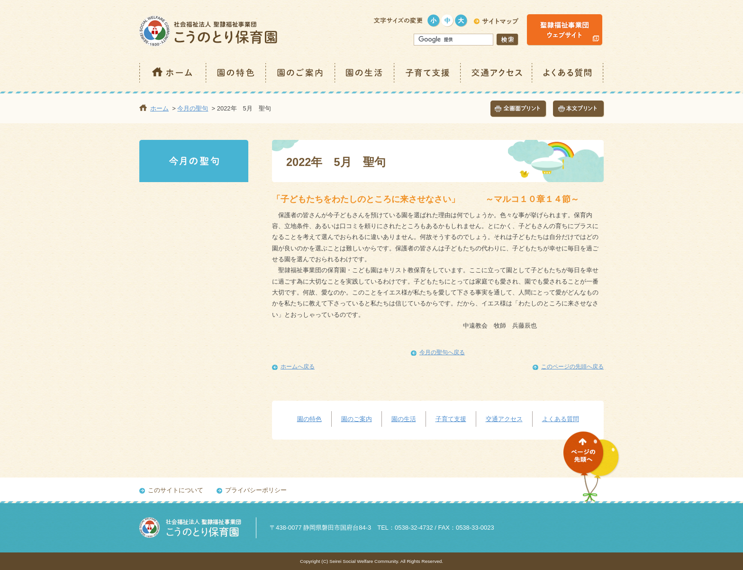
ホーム (173, 73)
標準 (447, 20)
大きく (461, 20)
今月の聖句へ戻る (442, 352)
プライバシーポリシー (256, 490)
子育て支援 (428, 73)
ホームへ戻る (298, 366)
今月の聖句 (192, 108)
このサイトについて (175, 490)
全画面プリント (518, 109)
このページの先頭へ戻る (572, 366)
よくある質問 (568, 73)
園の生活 (365, 73)
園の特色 (236, 73)
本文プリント (578, 109)
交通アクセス (497, 73)
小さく (433, 20)
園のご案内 (300, 73)
